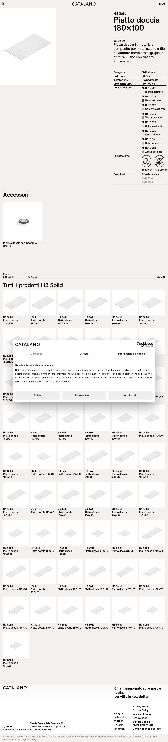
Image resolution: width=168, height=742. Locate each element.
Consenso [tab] (36, 353)
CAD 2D (152, 178)
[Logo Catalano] (15, 687)
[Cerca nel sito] (3, 3)
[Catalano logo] (84, 4)
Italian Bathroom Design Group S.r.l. (83, 736)
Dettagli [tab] (84, 353)
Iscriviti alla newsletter (131, 696)
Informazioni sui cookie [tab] (131, 353)
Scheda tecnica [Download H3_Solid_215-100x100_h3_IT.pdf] (150, 174)
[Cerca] (65, 277)
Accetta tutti (130, 395)
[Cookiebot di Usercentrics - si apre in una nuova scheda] (139, 344)
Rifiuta (37, 395)
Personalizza (84, 395)
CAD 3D (152, 182)
